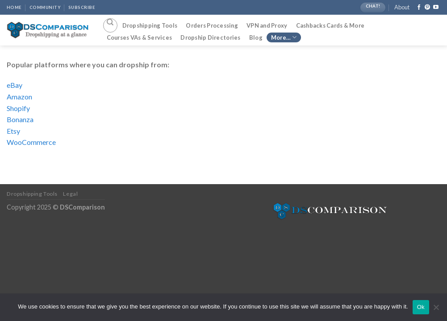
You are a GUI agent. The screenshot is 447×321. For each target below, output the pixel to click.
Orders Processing (212, 25)
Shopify (18, 108)
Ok (421, 307)
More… (284, 37)
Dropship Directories (210, 37)
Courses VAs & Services (139, 37)
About (401, 7)
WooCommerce (31, 142)
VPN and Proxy (266, 25)
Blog (256, 37)
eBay (14, 85)
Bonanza (20, 119)
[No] (435, 310)
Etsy (13, 131)
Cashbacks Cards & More (330, 25)
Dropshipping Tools (150, 25)
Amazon (19, 96)
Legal (70, 193)
